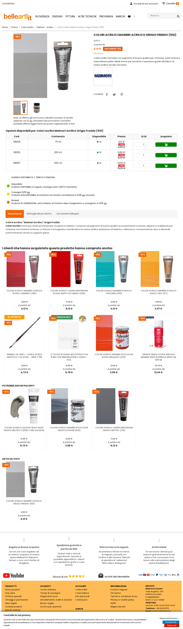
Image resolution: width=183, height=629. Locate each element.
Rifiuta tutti (171, 625)
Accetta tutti (170, 622)
